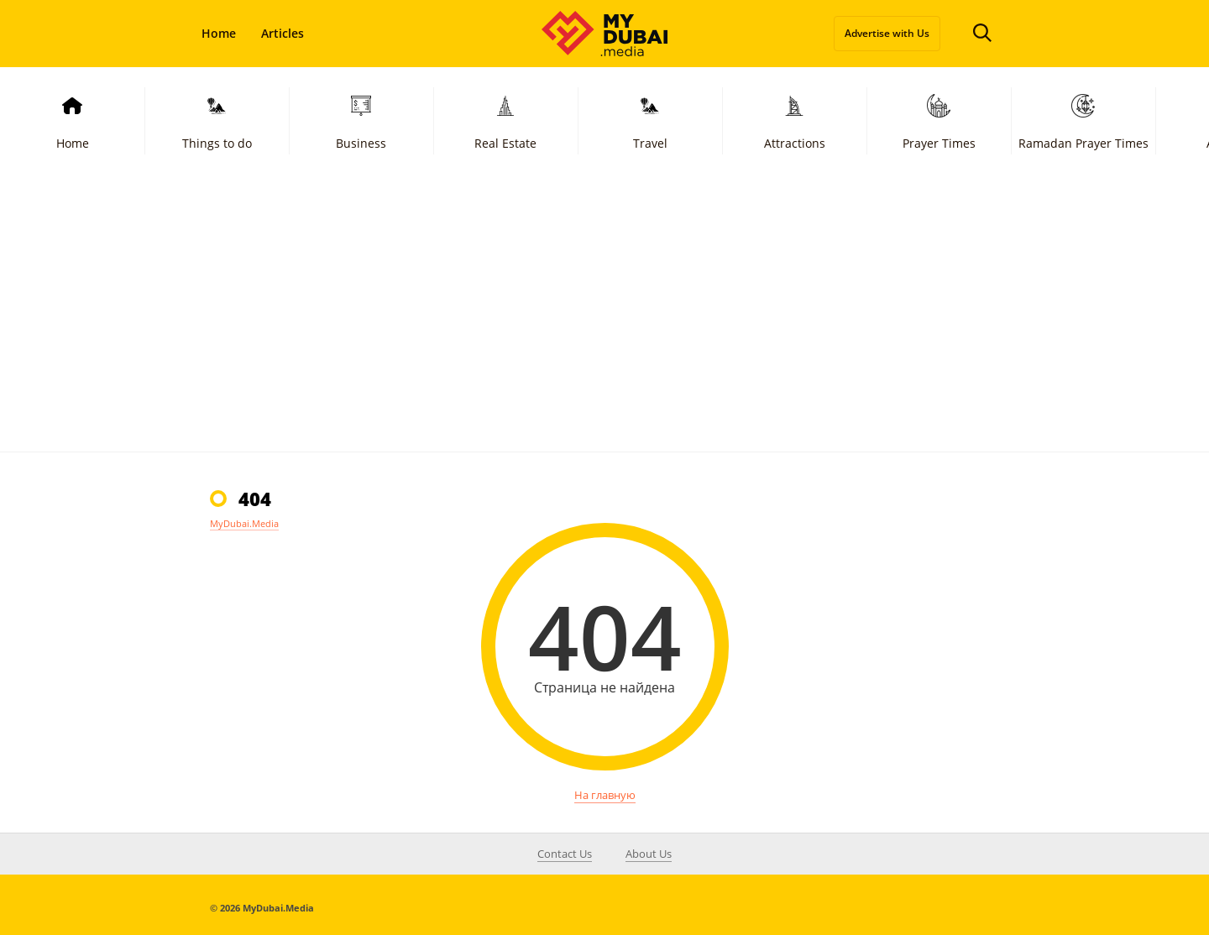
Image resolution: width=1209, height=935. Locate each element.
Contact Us (564, 853)
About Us (648, 853)
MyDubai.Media (244, 523)
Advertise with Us (887, 33)
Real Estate (505, 120)
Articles (282, 33)
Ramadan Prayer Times (1083, 120)
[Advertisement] (604, 325)
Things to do (217, 120)
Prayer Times (939, 120)
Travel (650, 120)
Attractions (794, 120)
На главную (605, 794)
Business (361, 120)
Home (219, 33)
